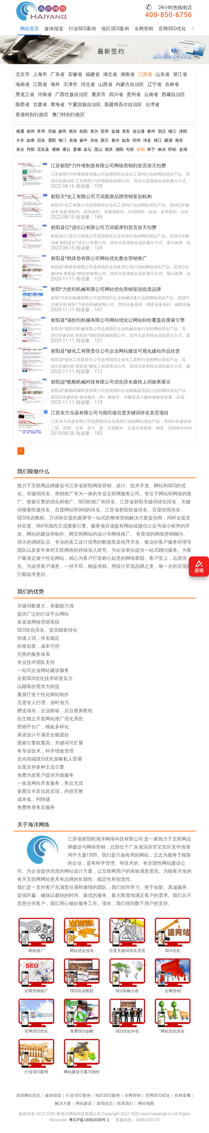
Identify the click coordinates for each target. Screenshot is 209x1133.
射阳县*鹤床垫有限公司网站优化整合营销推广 (99, 258)
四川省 (116, 94)
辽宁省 (154, 84)
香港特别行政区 (31, 114)
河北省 (88, 84)
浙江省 (180, 74)
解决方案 (63, 1103)
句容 (130, 149)
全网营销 (143, 28)
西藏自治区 (173, 94)
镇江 (172, 131)
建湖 (168, 140)
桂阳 (83, 131)
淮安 (126, 131)
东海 (73, 140)
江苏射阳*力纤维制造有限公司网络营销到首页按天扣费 (108, 165)
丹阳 (31, 149)
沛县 (147, 140)
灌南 (56, 149)
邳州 (137, 140)
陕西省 (22, 104)
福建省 (92, 74)
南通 (20, 131)
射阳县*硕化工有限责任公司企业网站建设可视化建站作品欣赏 (115, 351)
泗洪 (109, 149)
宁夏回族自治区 (84, 104)
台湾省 (152, 104)
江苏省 (145, 74)
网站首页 (29, 28)
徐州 (31, 131)
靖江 (158, 140)
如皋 (31, 140)
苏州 (105, 131)
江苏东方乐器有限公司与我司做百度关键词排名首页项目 (110, 412)
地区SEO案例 (115, 28)
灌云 (66, 149)
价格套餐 (183, 1095)
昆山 (98, 149)
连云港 (139, 131)
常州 (41, 131)
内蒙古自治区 (130, 84)
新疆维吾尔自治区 (123, 104)
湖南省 (127, 74)
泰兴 (115, 140)
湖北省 (110, 74)
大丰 (20, 140)
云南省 (151, 94)
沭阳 (183, 131)
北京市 (22, 74)
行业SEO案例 (82, 28)
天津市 (70, 84)
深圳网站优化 (28, 1095)
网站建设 (84, 1103)
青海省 (57, 104)
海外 (55, 84)
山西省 (105, 84)
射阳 (141, 149)
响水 (162, 149)
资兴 (94, 131)
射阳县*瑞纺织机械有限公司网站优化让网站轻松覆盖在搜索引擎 (118, 320)
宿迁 (162, 131)
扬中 (83, 140)
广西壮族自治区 (71, 94)
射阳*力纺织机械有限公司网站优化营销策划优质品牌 (106, 289)
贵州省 (134, 94)
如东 (126, 140)
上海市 (40, 74)
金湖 (183, 149)
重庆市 (99, 94)
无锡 (52, 131)
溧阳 (52, 140)
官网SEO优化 (172, 28)
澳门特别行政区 (68, 114)
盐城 (115, 131)
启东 (41, 140)
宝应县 (43, 149)
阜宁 (151, 149)
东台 (20, 149)
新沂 (105, 140)
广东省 (57, 74)
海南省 (22, 84)
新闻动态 (105, 1103)
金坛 (87, 149)
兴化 (94, 140)
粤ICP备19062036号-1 (89, 1120)
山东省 (162, 74)
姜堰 (77, 149)
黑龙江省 (24, 94)
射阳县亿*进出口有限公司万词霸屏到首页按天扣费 (103, 227)
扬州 (62, 131)
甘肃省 (40, 104)
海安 (179, 140)
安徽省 (75, 74)
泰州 (151, 131)
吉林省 (172, 84)
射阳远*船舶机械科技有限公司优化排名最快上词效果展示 (111, 381)
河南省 (45, 94)
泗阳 (119, 149)
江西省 (40, 84)
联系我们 (125, 1103)
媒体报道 (53, 28)
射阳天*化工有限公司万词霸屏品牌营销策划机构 (101, 196)
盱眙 (172, 149)
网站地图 (146, 1103)
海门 (62, 140)
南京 (73, 131)
